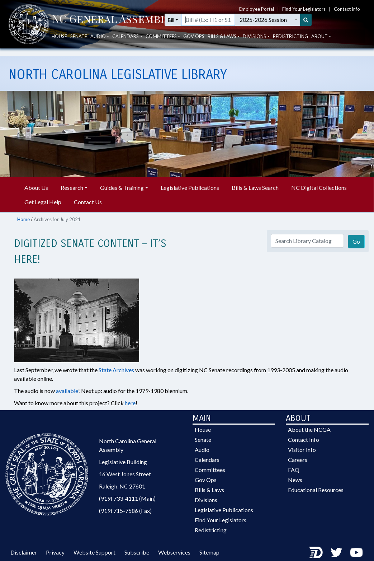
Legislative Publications (190, 187)
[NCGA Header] (112, 27)
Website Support (94, 552)
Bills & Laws (209, 489)
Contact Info (347, 7)
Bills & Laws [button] (222, 43)
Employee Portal (256, 7)
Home (23, 219)
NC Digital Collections (319, 187)
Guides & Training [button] (122, 187)
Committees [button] (161, 43)
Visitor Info (302, 449)
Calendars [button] (125, 43)
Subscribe (136, 552)
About (319, 43)
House (59, 43)
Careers (297, 459)
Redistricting (290, 43)
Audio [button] (98, 43)
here (130, 402)
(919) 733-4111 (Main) (127, 498)
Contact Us (88, 201)
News (295, 479)
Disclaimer (23, 552)
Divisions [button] (254, 43)
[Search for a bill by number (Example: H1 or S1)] (239, 27)
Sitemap (209, 552)
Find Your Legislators (304, 7)
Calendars (207, 459)
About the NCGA (309, 429)
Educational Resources (316, 489)
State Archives (116, 369)
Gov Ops (193, 43)
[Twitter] (336, 552)
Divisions (206, 499)
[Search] (354, 27)
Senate (78, 43)
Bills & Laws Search (255, 187)
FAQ (293, 469)
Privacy (55, 552)
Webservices (174, 552)
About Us (36, 187)
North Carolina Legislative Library (118, 75)
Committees (210, 469)
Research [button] (72, 187)
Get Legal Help (42, 201)
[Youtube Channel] (356, 552)
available (67, 390)
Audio (202, 449)
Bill (191, 27)
